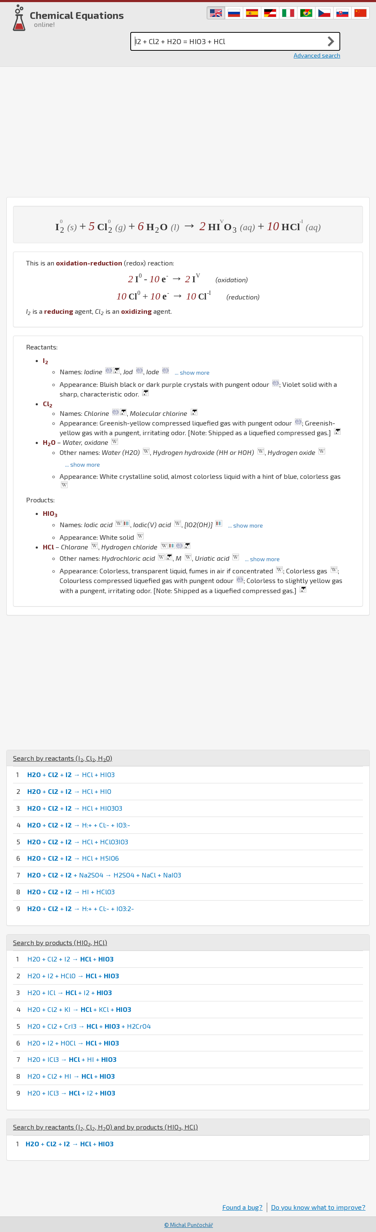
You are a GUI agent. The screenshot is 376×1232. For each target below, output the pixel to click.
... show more (192, 372)
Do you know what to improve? (318, 1207)
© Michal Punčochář (188, 1224)
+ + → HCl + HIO (69, 791)
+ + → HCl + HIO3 (71, 774)
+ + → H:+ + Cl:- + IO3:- (78, 825)
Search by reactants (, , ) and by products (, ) (105, 1127)
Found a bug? (242, 1207)
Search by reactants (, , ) (62, 758)
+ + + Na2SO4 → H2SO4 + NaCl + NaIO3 (104, 875)
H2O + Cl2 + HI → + (71, 1076)
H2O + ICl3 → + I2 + (71, 1093)
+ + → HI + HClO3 (71, 892)
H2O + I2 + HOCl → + (73, 1043)
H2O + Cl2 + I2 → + (70, 959)
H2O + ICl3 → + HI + (71, 1059)
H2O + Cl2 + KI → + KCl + (79, 1009)
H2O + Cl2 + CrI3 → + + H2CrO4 (89, 1026)
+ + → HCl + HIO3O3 (74, 808)
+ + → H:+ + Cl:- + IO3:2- (80, 908)
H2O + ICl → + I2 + (69, 992)
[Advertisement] (188, 130)
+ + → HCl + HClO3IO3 (77, 842)
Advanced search (317, 55)
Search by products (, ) (60, 942)
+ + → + (69, 1144)
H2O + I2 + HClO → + (73, 976)
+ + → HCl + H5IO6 (73, 858)
